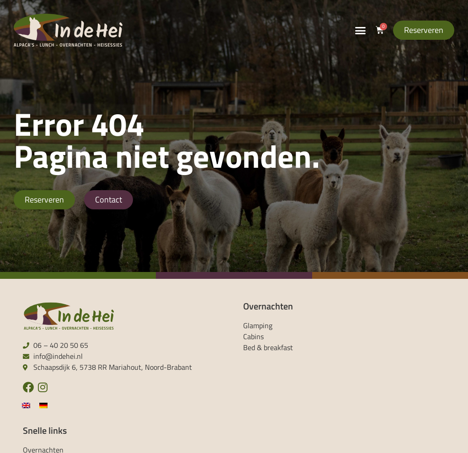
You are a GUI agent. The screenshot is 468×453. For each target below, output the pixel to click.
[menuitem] (26, 405)
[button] (360, 30)
